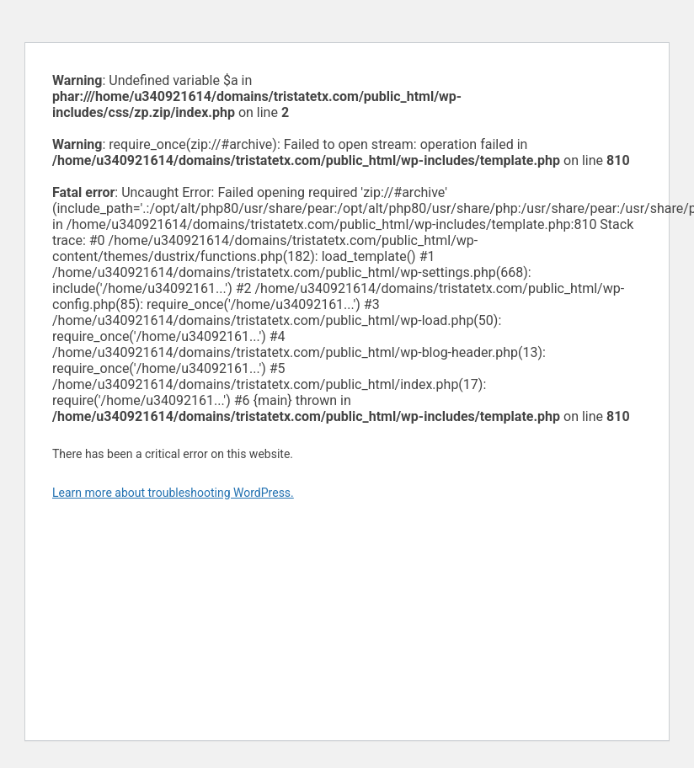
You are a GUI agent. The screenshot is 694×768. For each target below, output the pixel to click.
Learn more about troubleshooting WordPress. (173, 492)
